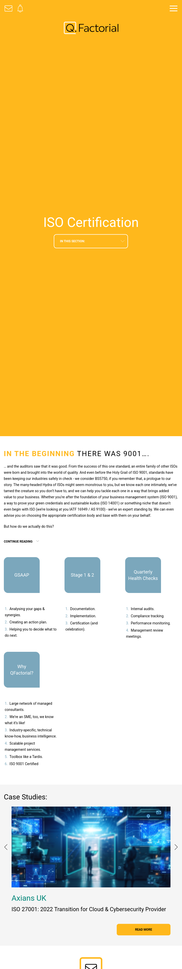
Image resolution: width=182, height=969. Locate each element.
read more (143, 929)
